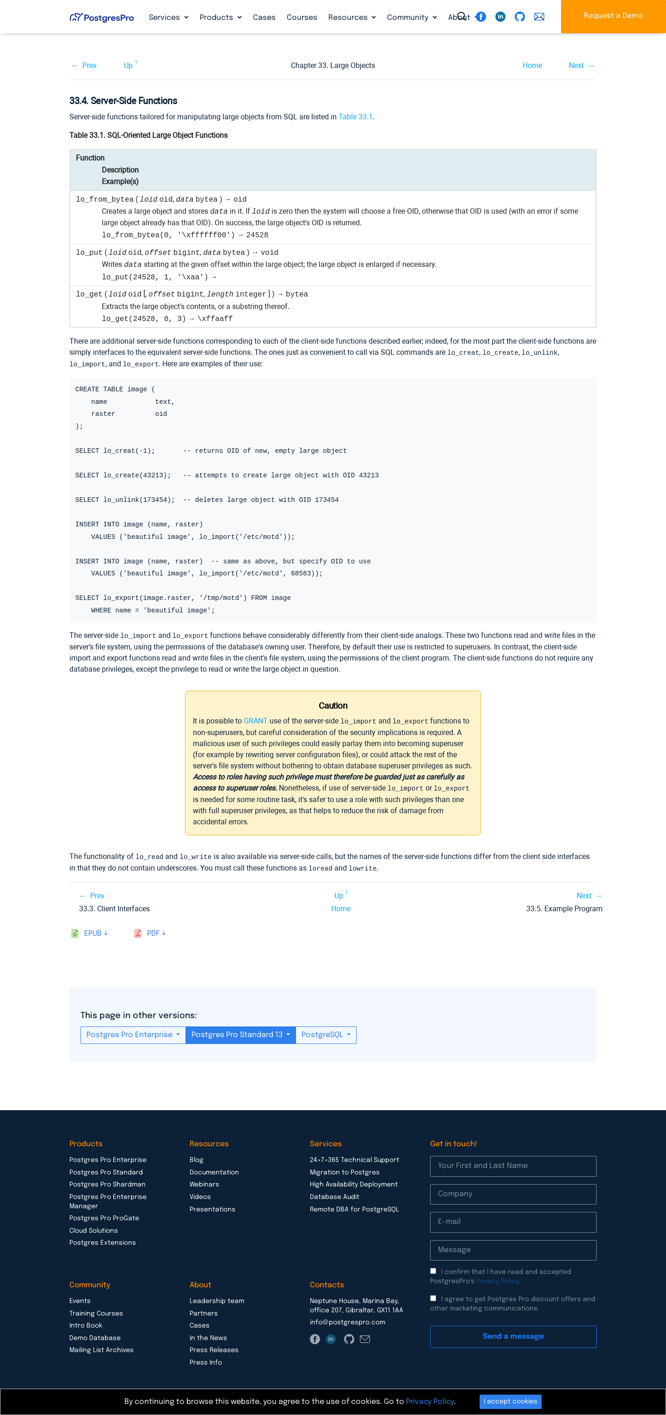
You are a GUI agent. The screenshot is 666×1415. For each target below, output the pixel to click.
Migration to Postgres (345, 1169)
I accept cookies (510, 1401)
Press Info (206, 1359)
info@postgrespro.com (347, 1319)
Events (80, 1298)
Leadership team (217, 1298)
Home (532, 65)
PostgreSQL (323, 1032)
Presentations (212, 1206)
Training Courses (96, 1310)
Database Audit (334, 1194)
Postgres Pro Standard (106, 1169)
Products (217, 18)
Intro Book (85, 1322)
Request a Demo (613, 16)
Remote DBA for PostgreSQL (354, 1206)
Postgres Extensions (102, 1239)
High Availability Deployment (354, 1181)
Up (128, 65)
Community (408, 18)
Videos (200, 1194)
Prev (89, 65)
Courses (302, 18)
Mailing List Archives (101, 1347)
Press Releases (214, 1347)
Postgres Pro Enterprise (130, 1032)
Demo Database (95, 1335)
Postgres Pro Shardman (107, 1181)
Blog (197, 1157)
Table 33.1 (356, 116)
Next (576, 65)
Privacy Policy (497, 1278)
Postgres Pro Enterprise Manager (108, 1198)
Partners (204, 1310)
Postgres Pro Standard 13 (237, 1032)
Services (165, 18)
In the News (208, 1335)
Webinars (204, 1181)
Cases (264, 18)
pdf (153, 930)
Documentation (214, 1169)
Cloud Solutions (93, 1227)
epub (93, 930)
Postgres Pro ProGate (104, 1215)
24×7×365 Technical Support (354, 1157)
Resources (349, 18)
